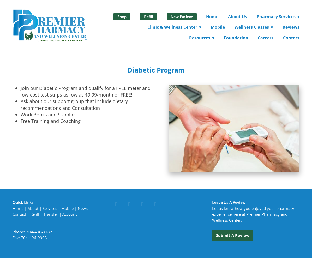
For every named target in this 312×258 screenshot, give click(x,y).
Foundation (236, 38)
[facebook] (116, 204)
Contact (291, 38)
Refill (148, 17)
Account (69, 214)
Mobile (218, 27)
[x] (155, 204)
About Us (237, 17)
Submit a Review (232, 235)
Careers (265, 38)
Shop (122, 17)
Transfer (50, 214)
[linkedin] (129, 204)
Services (50, 208)
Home (212, 17)
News (83, 208)
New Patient (182, 17)
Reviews (291, 27)
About (33, 208)
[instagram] (142, 204)
